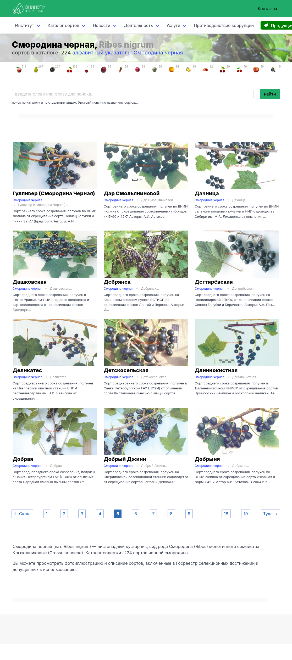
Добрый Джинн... (154, 466)
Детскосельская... (155, 377)
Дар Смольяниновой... (158, 200)
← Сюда (22, 513)
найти (270, 94)
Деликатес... (59, 377)
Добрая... (57, 466)
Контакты (267, 8)
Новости (101, 25)
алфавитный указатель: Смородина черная (127, 52)
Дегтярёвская (214, 282)
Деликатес (27, 370)
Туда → (270, 513)
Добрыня (207, 459)
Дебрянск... (150, 288)
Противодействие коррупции (224, 25)
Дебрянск (117, 282)
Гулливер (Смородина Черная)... (43, 205)
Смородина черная (27, 200)
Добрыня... (240, 466)
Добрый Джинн (125, 459)
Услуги (173, 25)
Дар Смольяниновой (132, 193)
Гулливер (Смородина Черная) (54, 193)
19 (246, 513)
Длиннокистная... (245, 377)
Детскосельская (126, 370)
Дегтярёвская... (244, 288)
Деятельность (138, 25)
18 (226, 513)
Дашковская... (61, 288)
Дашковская (30, 282)
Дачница (207, 193)
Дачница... (240, 200)
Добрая (23, 459)
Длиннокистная (216, 370)
